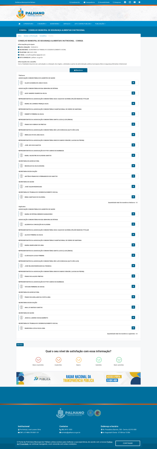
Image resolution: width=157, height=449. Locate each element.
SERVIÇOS (67, 24)
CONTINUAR (128, 443)
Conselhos (43, 36)
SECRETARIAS (55, 24)
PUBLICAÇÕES (100, 24)
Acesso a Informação (31, 36)
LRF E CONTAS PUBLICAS (83, 24)
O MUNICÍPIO (42, 24)
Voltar (20, 344)
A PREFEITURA (29, 24)
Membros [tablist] (78, 70)
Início (19, 36)
